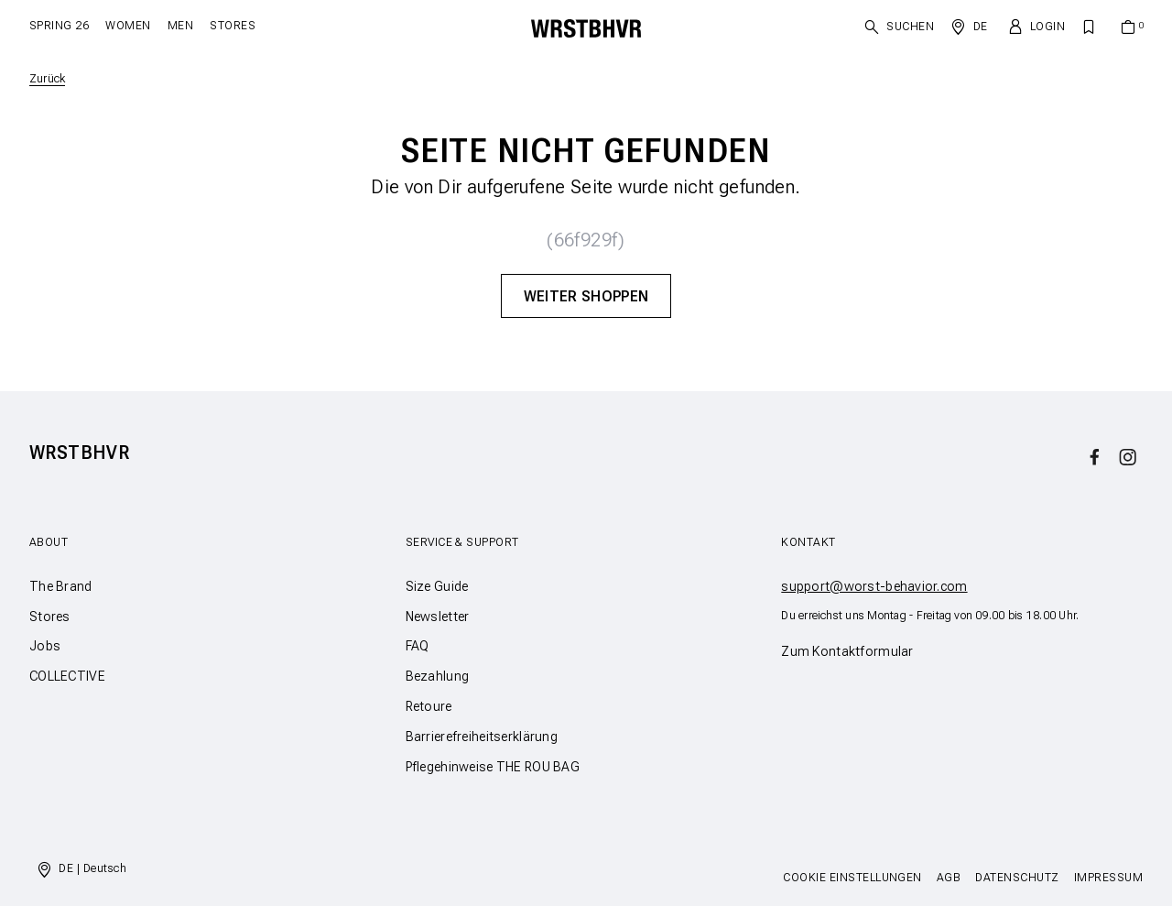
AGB (948, 877)
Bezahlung (438, 676)
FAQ (417, 646)
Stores (232, 25)
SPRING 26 (59, 25)
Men (180, 25)
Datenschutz (1016, 877)
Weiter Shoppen (586, 296)
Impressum (1108, 877)
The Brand (60, 586)
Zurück (47, 78)
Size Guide (437, 586)
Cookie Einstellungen (852, 877)
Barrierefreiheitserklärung (482, 736)
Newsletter (438, 616)
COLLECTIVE (67, 676)
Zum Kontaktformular (847, 651)
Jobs (44, 646)
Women (127, 25)
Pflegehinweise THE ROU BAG (493, 766)
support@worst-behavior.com (874, 586)
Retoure (429, 706)
